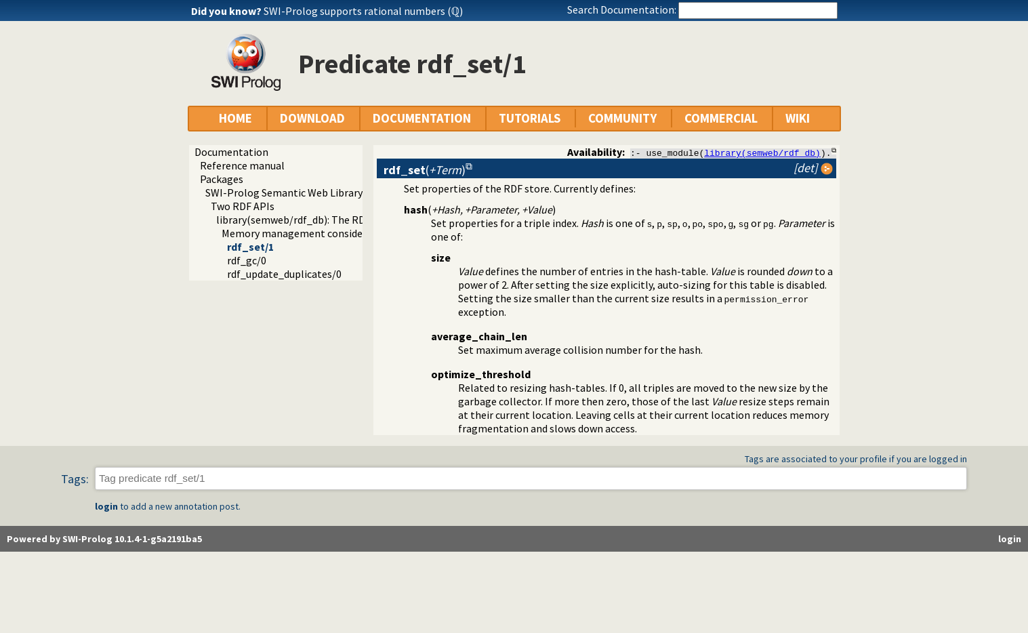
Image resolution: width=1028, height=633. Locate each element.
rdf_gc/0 (246, 260)
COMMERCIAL (721, 118)
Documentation (231, 152)
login (106, 506)
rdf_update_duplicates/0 (284, 274)
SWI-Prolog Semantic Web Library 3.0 (291, 192)
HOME (235, 118)
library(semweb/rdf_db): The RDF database (315, 219)
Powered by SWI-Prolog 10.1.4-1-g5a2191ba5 (104, 539)
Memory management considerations (309, 233)
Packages (221, 179)
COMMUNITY (622, 118)
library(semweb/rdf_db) (762, 152)
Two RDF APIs (242, 206)
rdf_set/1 (250, 246)
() (425, 170)
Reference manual (242, 165)
